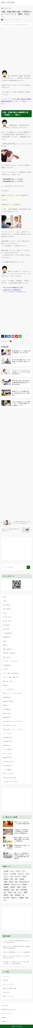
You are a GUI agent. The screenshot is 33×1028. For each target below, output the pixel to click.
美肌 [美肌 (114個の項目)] (15, 892)
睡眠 (5, 685)
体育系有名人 (7, 737)
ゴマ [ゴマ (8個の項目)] (24, 871)
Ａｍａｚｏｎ (6, 976)
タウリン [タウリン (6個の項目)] (6, 874)
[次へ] (16, 530)
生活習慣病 (7, 665)
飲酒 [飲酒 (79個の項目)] (27, 897)
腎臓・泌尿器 (7, 649)
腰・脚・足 (7, 621)
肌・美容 (6, 605)
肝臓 (5, 645)
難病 (5, 705)
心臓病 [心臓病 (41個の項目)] (5, 881)
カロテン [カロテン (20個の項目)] (18, 871)
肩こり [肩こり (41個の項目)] (20, 892)
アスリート (7, 733)
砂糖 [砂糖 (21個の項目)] (13, 889)
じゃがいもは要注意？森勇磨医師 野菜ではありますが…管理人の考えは (16, 941)
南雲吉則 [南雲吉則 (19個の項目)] (6, 879)
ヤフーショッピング (8, 984)
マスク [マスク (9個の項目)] (27, 874)
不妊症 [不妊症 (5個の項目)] (24, 876)
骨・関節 (6, 625)
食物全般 (7, 717)
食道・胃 (6, 629)
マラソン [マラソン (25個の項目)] (6, 876)
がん (5, 669)
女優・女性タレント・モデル (12, 721)
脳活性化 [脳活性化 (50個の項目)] (6, 895)
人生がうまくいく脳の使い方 (12, 289)
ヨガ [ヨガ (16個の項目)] (11, 876)
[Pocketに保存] (13, 336)
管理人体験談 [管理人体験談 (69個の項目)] (24, 889)
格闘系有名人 (7, 757)
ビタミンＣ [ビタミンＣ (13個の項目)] (20, 874)
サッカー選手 (7, 749)
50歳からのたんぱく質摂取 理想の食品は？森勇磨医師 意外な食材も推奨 (16, 947)
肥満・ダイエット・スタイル (12, 693)
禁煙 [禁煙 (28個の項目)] (17, 889)
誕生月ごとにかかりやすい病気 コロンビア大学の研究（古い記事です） (16, 957)
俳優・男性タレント (9, 725)
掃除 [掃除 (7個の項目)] (16, 881)
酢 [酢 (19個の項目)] (23, 895)
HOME (4, 8)
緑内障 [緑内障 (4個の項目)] (10, 892)
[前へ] (16, 522)
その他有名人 (7, 765)
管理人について (8, 773)
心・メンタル (8, 689)
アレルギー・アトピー (10, 661)
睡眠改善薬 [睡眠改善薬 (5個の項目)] (6, 889)
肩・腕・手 (7, 617)
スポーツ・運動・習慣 (10, 677)
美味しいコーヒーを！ (9, 996)
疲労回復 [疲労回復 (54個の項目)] (12, 887)
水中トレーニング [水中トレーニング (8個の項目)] (16, 884)
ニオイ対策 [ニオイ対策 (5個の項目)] (13, 874)
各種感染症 (7, 697)
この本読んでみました (10, 781)
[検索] (28, 567)
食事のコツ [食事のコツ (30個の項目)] (14, 897)
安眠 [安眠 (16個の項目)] (16, 879)
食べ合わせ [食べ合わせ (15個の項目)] (6, 897)
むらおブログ (6, 992)
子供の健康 (7, 709)
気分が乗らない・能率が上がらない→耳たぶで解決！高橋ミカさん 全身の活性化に (16, 962)
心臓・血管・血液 (9, 653)
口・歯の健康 (7, 633)
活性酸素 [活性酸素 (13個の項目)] (6, 887)
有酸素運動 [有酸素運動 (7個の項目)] (6, 884)
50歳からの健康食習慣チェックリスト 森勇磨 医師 (16, 952)
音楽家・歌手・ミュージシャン (12, 729)
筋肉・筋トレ (7, 681)
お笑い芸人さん (8, 761)
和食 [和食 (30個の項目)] (11, 879)
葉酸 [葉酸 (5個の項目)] (11, 895)
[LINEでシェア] (20, 336)
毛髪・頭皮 (7, 609)
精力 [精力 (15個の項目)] (5, 892)
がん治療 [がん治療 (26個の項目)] (6, 871)
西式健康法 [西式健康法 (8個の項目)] (17, 895)
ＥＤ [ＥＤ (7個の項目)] (5, 900)
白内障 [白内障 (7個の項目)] (18, 887)
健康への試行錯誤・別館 (9, 988)
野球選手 (6, 745)
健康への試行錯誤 (8, 2)
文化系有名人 (7, 741)
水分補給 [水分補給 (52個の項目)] (24, 884)
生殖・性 (6, 657)
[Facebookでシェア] (6, 336)
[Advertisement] (16, 49)
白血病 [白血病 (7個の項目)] (24, 887)
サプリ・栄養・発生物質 (11, 673)
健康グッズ (6, 713)
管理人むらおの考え (9, 777)
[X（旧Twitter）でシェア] (2, 336)
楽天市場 (5, 980)
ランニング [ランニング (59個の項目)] (17, 876)
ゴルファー (7, 753)
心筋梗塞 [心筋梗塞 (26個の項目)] (22, 879)
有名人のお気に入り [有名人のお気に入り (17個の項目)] (24, 881)
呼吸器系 (6, 637)
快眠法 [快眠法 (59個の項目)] (11, 881)
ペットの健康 (7, 769)
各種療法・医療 (8, 701)
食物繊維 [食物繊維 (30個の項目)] (21, 897)
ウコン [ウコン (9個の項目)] (12, 871)
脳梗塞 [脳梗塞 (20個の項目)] (25, 892)
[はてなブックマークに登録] (9, 336)
